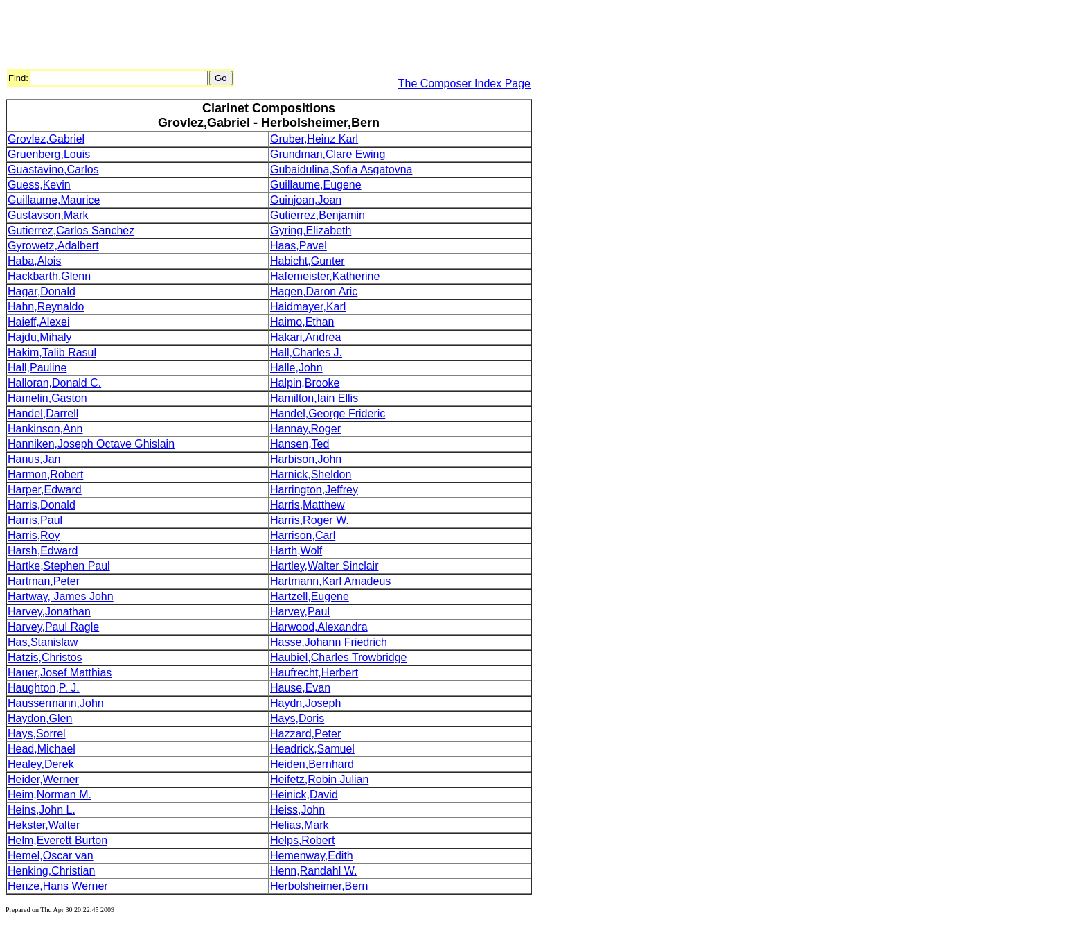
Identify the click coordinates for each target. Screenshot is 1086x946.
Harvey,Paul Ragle (53, 627)
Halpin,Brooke (305, 383)
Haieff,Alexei (39, 322)
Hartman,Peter (44, 581)
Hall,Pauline (37, 368)
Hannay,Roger (305, 429)
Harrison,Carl (302, 535)
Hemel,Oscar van (51, 855)
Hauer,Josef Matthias (60, 672)
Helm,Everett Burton (57, 840)
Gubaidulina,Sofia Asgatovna (341, 169)
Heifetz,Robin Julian (319, 779)
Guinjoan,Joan (305, 200)
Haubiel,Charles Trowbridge (338, 657)
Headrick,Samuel (312, 749)
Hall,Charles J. (306, 352)
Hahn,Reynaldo (46, 307)
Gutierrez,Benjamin (317, 215)
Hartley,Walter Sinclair (324, 566)
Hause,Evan (300, 688)
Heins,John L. (41, 810)
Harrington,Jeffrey (314, 490)
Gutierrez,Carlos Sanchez (71, 230)
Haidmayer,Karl (308, 307)
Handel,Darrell (43, 413)
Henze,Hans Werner (58, 886)
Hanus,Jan (34, 459)
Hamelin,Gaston (47, 398)
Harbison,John (305, 459)
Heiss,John (297, 810)
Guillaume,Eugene (316, 185)
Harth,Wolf (296, 551)
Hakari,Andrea (305, 337)
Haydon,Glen (40, 718)
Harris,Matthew (307, 505)
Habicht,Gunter (307, 261)
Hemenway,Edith (311, 855)
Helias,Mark (299, 825)
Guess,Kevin (39, 185)
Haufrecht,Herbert (314, 672)
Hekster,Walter (44, 825)
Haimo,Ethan (302, 322)
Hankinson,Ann (45, 429)
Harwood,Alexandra (319, 627)
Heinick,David (304, 794)
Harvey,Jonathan (49, 611)
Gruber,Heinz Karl (314, 139)
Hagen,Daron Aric (313, 291)
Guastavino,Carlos (53, 169)
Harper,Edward (45, 490)
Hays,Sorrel (37, 733)
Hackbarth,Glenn (49, 276)
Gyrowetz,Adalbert (53, 246)
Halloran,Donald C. (54, 383)
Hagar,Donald (41, 291)
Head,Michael (41, 749)
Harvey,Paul (300, 611)
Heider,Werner (43, 779)
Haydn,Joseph (305, 703)
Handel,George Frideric (327, 413)
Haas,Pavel (298, 246)
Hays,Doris (297, 718)
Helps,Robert (302, 840)
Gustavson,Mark (48, 215)
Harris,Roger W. (309, 520)
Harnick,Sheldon (310, 474)
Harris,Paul (35, 520)
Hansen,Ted (299, 444)
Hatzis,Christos (45, 657)
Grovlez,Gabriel (46, 139)
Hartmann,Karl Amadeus (330, 581)
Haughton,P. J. (44, 688)
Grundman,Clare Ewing (327, 154)
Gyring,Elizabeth (310, 230)
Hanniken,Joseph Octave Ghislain (91, 444)
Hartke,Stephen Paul (59, 566)
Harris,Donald (41, 505)
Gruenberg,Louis (49, 154)
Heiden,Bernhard (312, 764)
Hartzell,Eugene (309, 596)
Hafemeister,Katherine (325, 276)
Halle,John (296, 368)
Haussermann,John (56, 703)
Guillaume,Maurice (54, 200)
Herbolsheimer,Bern (319, 886)
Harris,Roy (34, 535)
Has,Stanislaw (43, 642)
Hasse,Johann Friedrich (328, 642)
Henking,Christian (51, 871)
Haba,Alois (34, 261)
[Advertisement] (258, 37)
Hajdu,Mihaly (39, 337)
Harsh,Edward (43, 551)
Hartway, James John (61, 596)
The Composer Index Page (464, 83)
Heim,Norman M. (49, 794)
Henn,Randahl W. (313, 871)
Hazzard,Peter (305, 733)
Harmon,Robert (45, 474)
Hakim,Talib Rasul (52, 352)
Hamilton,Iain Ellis (314, 398)
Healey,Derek (41, 764)
